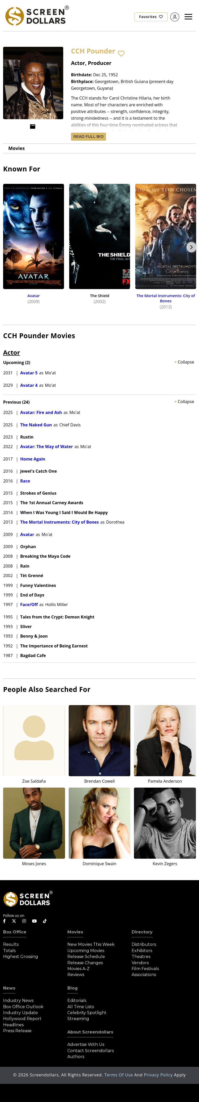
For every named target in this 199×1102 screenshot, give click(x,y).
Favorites (151, 16)
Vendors (140, 962)
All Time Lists (80, 1006)
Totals (9, 950)
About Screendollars (90, 1032)
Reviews (75, 974)
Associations (144, 974)
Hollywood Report (22, 1018)
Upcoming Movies (85, 950)
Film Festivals (145, 968)
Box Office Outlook (23, 1006)
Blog (72, 988)
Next (191, 247)
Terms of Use (119, 1075)
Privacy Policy (159, 1075)
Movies (16, 148)
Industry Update (20, 1012)
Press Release (17, 1030)
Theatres (141, 956)
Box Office (14, 932)
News (9, 988)
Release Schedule (86, 956)
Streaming (78, 1018)
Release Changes (85, 962)
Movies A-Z (78, 968)
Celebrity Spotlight (86, 1012)
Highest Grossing (20, 956)
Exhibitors (142, 950)
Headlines (13, 1024)
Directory (142, 932)
